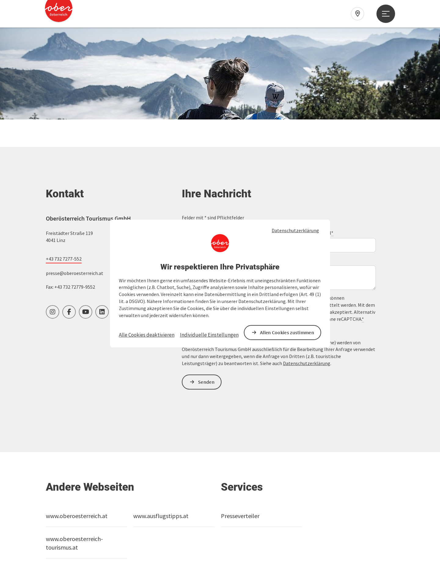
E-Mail (325, 141)
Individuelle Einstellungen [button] (209, 334)
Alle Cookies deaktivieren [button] (146, 334)
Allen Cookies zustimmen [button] (287, 332)
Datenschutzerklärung (295, 230)
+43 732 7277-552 (64, 167)
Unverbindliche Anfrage (208, 168)
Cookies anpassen (68, 541)
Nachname (261, 141)
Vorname (191, 141)
